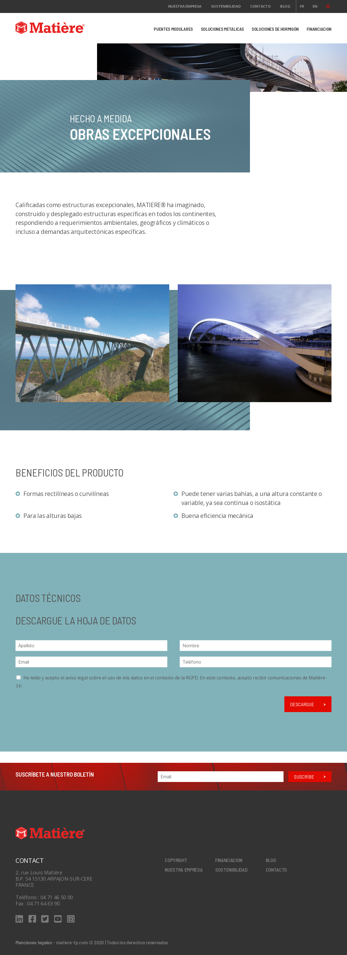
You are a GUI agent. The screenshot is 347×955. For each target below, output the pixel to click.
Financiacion (228, 860)
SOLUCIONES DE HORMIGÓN (275, 29)
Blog (285, 6)
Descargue (302, 704)
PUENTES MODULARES (173, 29)
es (328, 6)
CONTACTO (260, 6)
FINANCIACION (319, 29)
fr (302, 6)
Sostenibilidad (226, 6)
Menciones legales (34, 942)
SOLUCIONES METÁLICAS (222, 29)
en (315, 6)
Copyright (176, 860)
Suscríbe (304, 777)
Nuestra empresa (184, 6)
